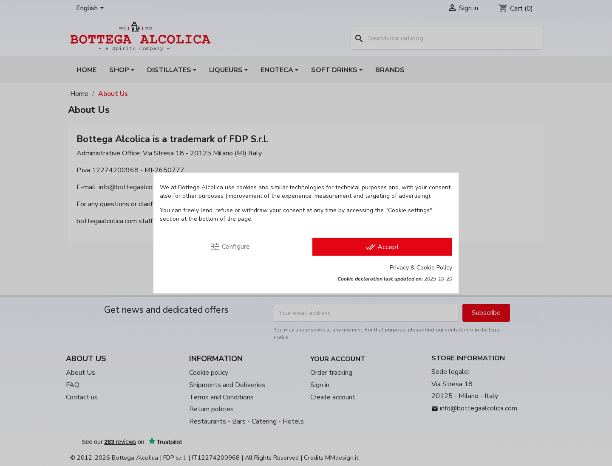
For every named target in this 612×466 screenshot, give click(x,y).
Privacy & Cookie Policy (421, 268)
